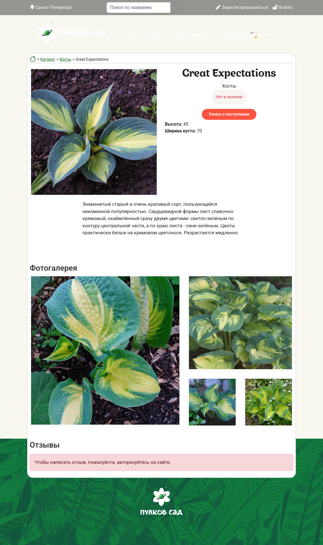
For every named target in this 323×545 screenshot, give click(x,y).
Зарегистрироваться (242, 7)
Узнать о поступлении (229, 114)
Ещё (271, 35)
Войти (282, 7)
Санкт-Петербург (52, 7)
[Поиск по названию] (139, 7)
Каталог (155, 35)
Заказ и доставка (194, 35)
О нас (130, 35)
